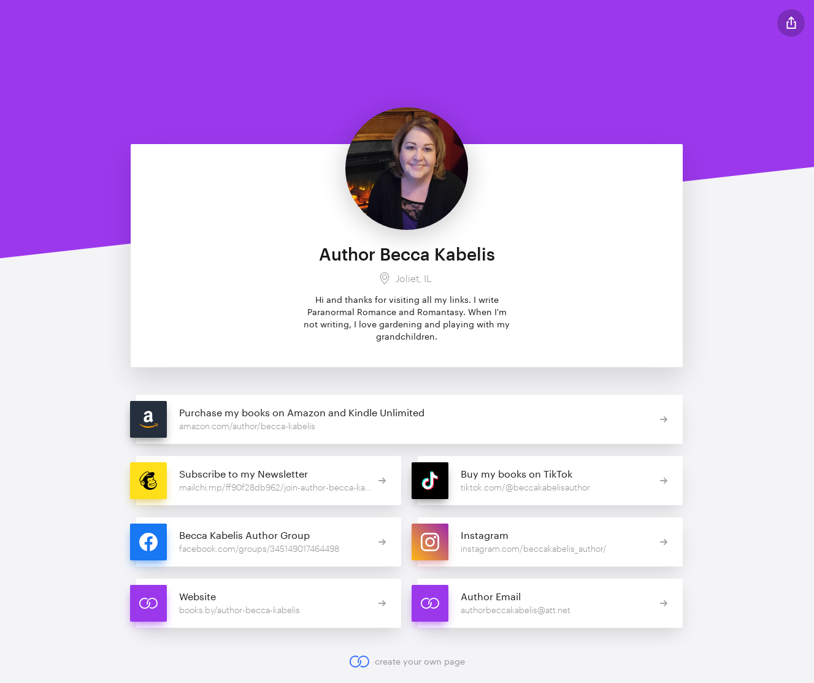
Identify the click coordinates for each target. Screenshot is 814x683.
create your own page (407, 661)
